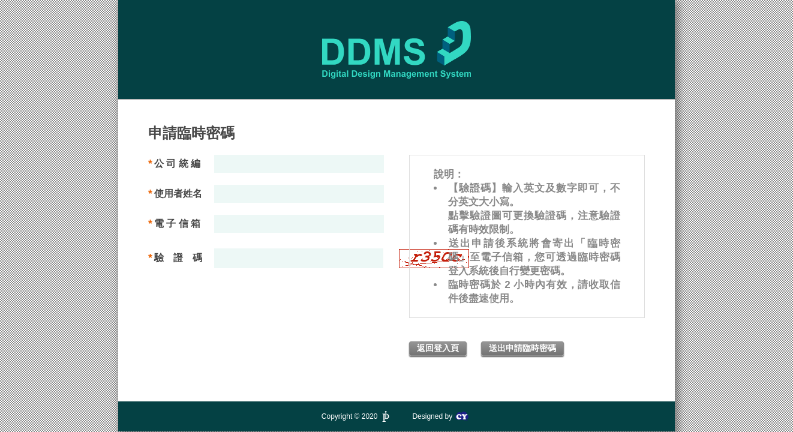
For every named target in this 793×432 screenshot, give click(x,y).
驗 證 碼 (178, 258)
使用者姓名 (178, 193)
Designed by (440, 416)
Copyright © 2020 (357, 416)
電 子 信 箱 (177, 223)
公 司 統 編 (177, 163)
